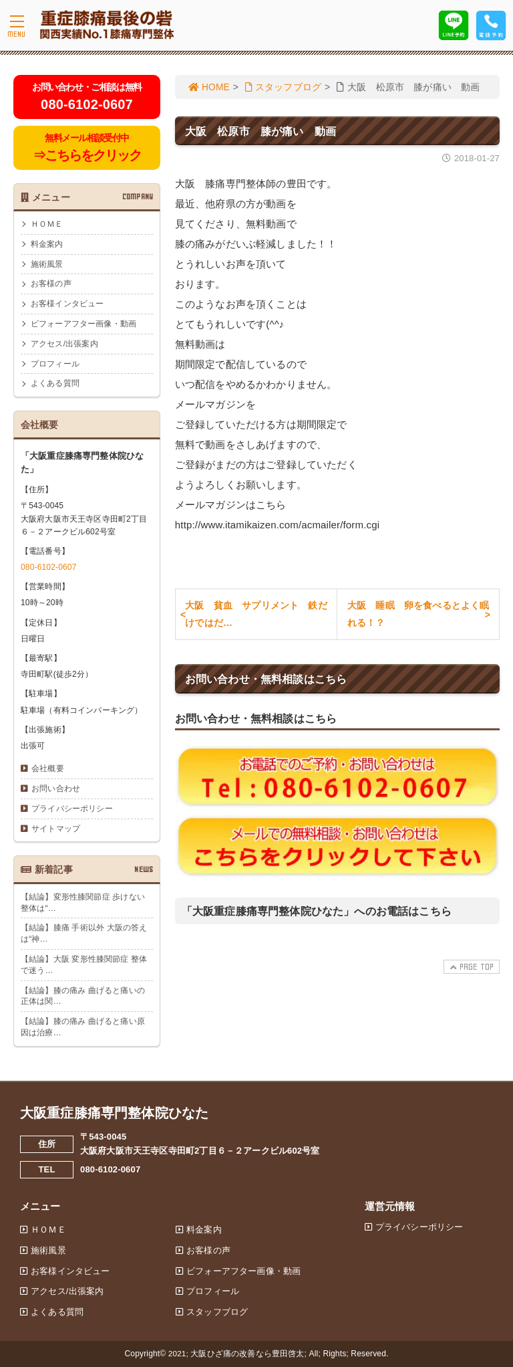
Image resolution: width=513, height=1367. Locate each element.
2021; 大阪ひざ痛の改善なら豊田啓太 (236, 1353)
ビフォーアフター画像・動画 (83, 323)
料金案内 (47, 244)
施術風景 (47, 264)
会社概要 (47, 768)
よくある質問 (55, 383)
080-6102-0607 (48, 567)
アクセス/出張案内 (64, 343)
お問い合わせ (55, 788)
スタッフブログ (284, 87)
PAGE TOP (471, 969)
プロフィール (55, 364)
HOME (209, 87)
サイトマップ (55, 828)
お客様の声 (51, 283)
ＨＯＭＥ (47, 224)
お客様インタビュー (67, 303)
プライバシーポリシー (72, 808)
